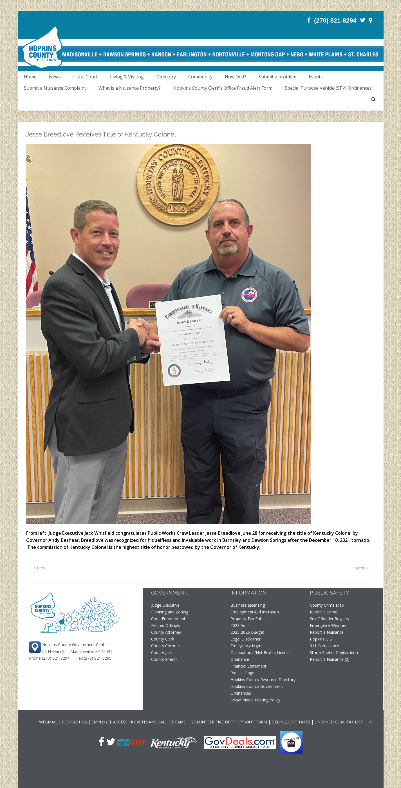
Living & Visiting (127, 77)
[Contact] (370, 20)
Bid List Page (242, 672)
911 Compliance (324, 645)
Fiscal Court (85, 77)
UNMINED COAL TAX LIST (339, 722)
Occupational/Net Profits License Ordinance (260, 656)
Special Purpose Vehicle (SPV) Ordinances (328, 88)
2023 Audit (240, 625)
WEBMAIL (48, 722)
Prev (39, 568)
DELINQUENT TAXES (291, 722)
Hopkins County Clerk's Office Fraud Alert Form (222, 88)
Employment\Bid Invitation (254, 612)
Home (30, 77)
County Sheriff (164, 659)
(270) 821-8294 (56, 658)
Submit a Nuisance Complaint (55, 88)
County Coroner (165, 645)
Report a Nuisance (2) (330, 659)
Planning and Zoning (169, 612)
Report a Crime (323, 612)
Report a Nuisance (327, 632)
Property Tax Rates (248, 618)
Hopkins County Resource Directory (262, 679)
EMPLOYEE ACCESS (109, 722)
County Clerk (162, 639)
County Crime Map (327, 605)
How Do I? (235, 77)
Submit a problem (277, 77)
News (55, 77)
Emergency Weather (328, 625)
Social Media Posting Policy (255, 700)
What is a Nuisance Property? (129, 88)
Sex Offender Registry (329, 618)
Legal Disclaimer (245, 639)
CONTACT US (75, 722)
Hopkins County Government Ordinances (256, 690)
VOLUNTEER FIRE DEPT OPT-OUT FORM (228, 722)
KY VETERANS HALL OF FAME (158, 722)
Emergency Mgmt (246, 645)
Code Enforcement (168, 618)
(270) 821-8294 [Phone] (335, 20)
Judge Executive (165, 605)
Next (362, 568)
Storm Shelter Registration (334, 652)
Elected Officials (165, 625)
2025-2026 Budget (247, 632)
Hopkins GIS (321, 639)
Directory (166, 77)
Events (316, 77)
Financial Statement (248, 666)
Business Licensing (247, 605)
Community (200, 77)
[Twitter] (363, 20)
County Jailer (162, 652)
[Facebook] (309, 20)
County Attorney (166, 632)
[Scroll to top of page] (370, 723)
